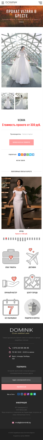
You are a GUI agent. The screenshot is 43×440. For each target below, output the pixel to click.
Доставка (35, 267)
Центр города (34, 293)
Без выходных (14, 318)
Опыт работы (12, 267)
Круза (21, 231)
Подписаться (21, 371)
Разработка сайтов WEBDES (21, 436)
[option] (21, 60)
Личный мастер (14, 293)
